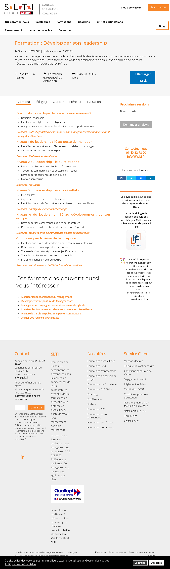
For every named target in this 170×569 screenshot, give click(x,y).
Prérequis (75, 102)
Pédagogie (41, 102)
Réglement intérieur (135, 384)
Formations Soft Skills (99, 389)
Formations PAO (96, 366)
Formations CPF (96, 409)
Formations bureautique (101, 361)
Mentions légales (133, 361)
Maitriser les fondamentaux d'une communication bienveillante (56, 309)
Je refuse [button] (140, 563)
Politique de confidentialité (28, 425)
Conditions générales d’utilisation (136, 395)
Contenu (24, 102)
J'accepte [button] (156, 563)
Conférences (94, 399)
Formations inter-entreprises (97, 415)
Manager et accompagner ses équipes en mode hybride (53, 305)
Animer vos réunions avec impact (40, 317)
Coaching (92, 394)
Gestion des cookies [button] (97, 560)
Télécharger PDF (143, 77)
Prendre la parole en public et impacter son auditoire (51, 313)
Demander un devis (136, 124)
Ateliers (91, 404)
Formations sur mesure (100, 427)
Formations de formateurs (102, 384)
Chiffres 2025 (131, 420)
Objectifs (59, 102)
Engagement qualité (135, 379)
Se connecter (158, 7)
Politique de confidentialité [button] (20, 564)
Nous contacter (131, 7)
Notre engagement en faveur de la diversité (136, 404)
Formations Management (101, 371)
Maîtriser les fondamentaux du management (46, 296)
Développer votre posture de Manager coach (47, 301)
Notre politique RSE (135, 410)
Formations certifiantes (100, 422)
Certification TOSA (134, 389)
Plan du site (130, 415)
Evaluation (94, 102)
